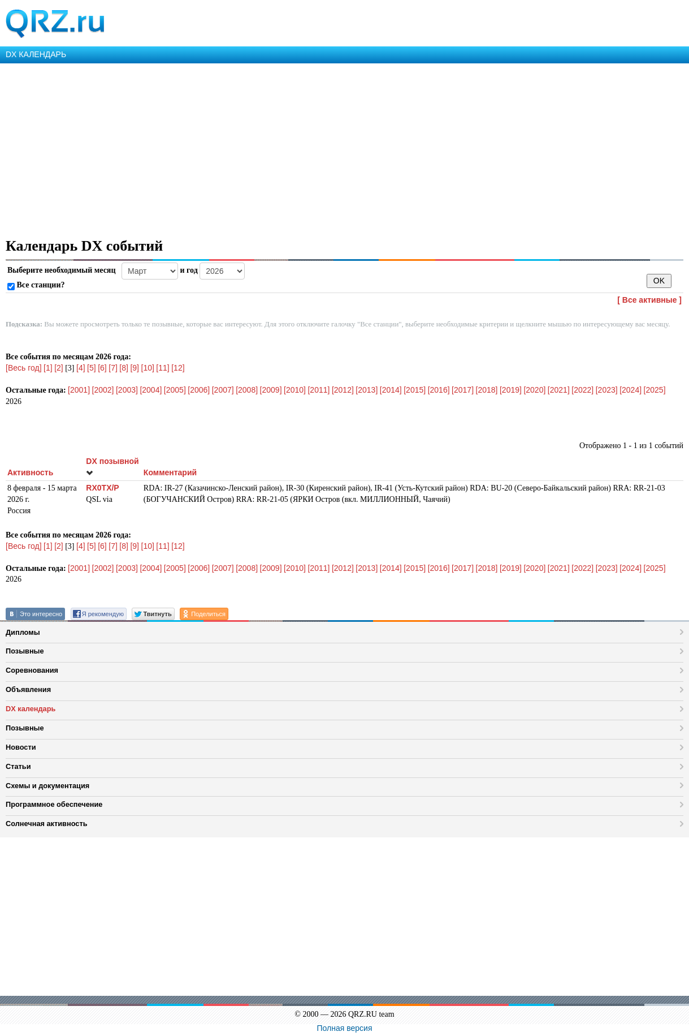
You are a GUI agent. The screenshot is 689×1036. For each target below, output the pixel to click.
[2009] (271, 389)
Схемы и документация (47, 785)
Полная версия (344, 1028)
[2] (58, 367)
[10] (147, 367)
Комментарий (170, 472)
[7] (113, 367)
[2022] (582, 389)
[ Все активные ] (649, 299)
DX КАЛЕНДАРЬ (36, 54)
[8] (123, 367)
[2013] (367, 389)
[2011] (318, 389)
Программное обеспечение (54, 804)
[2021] (559, 389)
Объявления (28, 689)
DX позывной (112, 466)
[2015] (415, 389)
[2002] (103, 389)
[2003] (127, 389)
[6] (102, 367)
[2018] (487, 389)
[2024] (630, 389)
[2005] (175, 389)
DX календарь (30, 708)
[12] (177, 367)
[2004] (151, 389)
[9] (134, 367)
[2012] (343, 389)
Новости (21, 747)
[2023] (607, 389)
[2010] (295, 389)
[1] (48, 367)
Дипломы (23, 632)
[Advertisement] (339, 148)
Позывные (25, 651)
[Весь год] (24, 367)
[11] (162, 367)
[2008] (247, 389)
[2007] (223, 389)
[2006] (199, 389)
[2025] (655, 389)
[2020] (534, 389)
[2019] (511, 389)
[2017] (463, 389)
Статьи (18, 766)
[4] (80, 367)
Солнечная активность (47, 823)
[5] (91, 367)
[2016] (439, 389)
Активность (30, 472)
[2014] (391, 389)
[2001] (79, 389)
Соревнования (32, 670)
